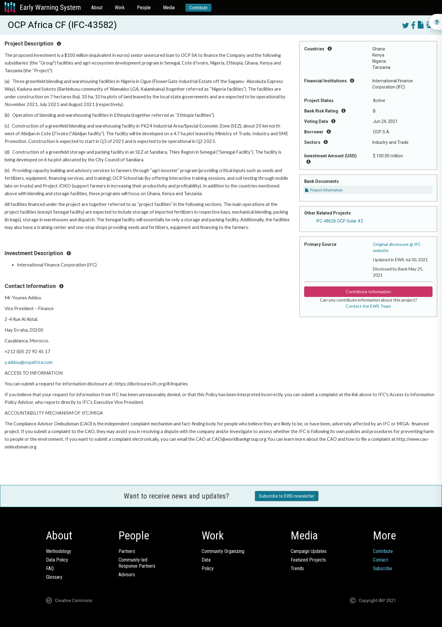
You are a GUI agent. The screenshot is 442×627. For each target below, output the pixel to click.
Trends (297, 568)
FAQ (50, 568)
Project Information (324, 190)
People (144, 7)
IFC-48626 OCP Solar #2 (339, 221)
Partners (126, 551)
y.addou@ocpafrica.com (28, 362)
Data (206, 560)
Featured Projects (308, 560)
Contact (380, 560)
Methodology (58, 551)
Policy (208, 568)
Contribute (198, 7)
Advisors (126, 575)
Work (120, 7)
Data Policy (57, 560)
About (97, 7)
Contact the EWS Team (368, 306)
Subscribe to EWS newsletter (287, 496)
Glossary (54, 577)
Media (169, 7)
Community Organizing (223, 551)
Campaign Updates (309, 551)
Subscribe (382, 568)
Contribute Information (368, 291)
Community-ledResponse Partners (136, 563)
